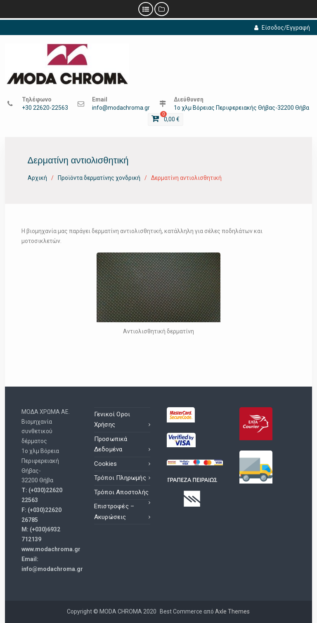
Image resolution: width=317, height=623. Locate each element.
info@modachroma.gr (121, 108)
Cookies (105, 463)
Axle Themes (232, 611)
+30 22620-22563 (45, 108)
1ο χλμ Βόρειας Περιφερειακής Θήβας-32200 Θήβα (241, 108)
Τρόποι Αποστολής (121, 492)
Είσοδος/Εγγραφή (282, 27)
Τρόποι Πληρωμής (120, 477)
